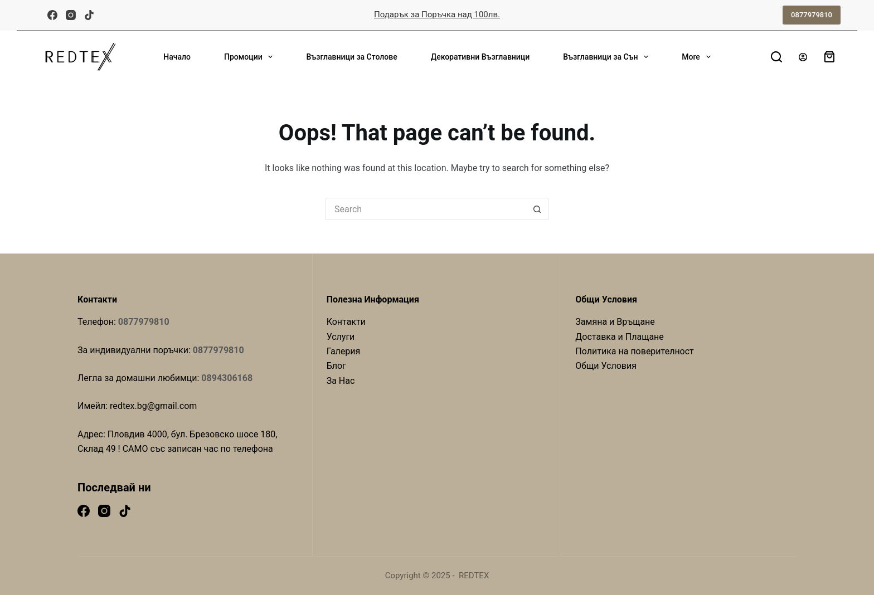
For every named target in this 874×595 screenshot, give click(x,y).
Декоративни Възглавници (480, 56)
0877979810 (811, 15)
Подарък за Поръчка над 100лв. (437, 14)
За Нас (341, 380)
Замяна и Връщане (615, 321)
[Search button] (537, 209)
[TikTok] (89, 15)
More (698, 57)
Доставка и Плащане (619, 336)
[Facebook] (52, 15)
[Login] (803, 57)
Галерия (344, 351)
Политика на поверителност (634, 351)
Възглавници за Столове (351, 56)
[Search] (776, 56)
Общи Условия (606, 365)
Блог (336, 365)
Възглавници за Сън (608, 57)
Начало (177, 56)
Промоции (250, 57)
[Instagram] (71, 15)
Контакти (346, 321)
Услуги (341, 336)
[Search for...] (426, 209)
